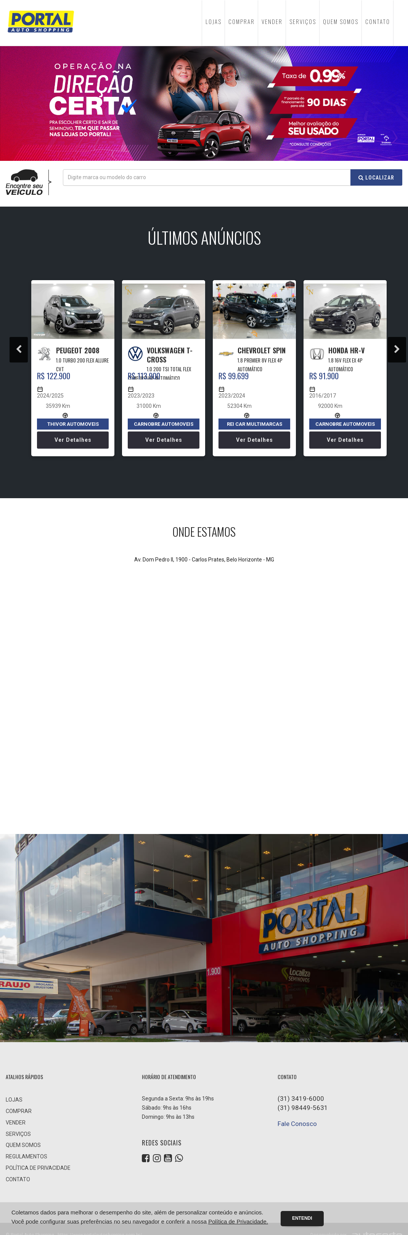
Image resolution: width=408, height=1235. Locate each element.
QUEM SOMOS (340, 21)
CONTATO (377, 21)
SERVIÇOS (302, 21)
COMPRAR (241, 21)
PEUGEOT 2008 (78, 350)
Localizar (376, 178)
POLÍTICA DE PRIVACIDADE (38, 1168)
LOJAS (214, 21)
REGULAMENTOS (26, 1156)
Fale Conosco (297, 1124)
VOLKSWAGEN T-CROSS (170, 354)
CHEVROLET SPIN (262, 350)
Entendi (302, 1218)
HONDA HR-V (346, 350)
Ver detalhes (73, 440)
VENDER (272, 21)
